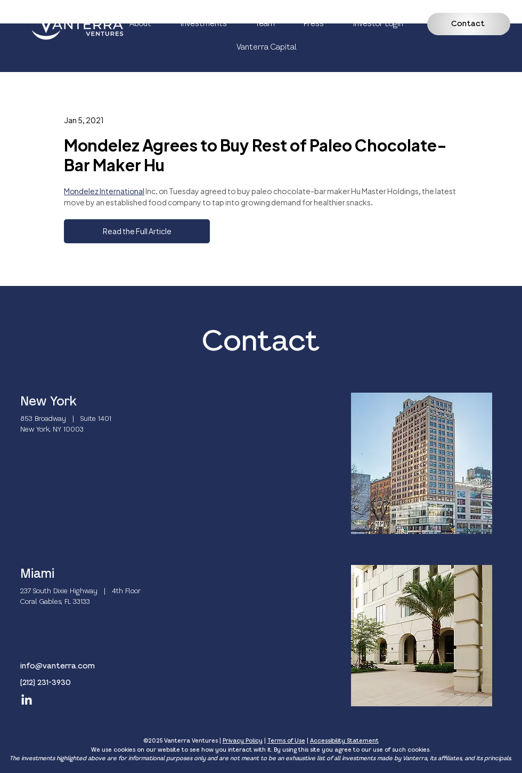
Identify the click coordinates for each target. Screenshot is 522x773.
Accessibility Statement (344, 741)
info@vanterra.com (57, 666)
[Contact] (468, 24)
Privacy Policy (243, 741)
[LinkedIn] (26, 700)
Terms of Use (286, 741)
